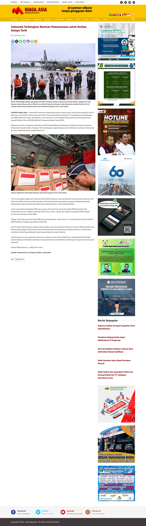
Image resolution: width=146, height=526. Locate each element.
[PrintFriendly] (32, 41)
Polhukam (45, 19)
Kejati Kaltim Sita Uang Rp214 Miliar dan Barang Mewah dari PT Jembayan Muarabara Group (115, 375)
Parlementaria (24, 19)
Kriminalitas (91, 19)
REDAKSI (14, 2)
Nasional (66, 19)
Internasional (55, 19)
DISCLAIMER (79, 2)
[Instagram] (28, 41)
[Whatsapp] (20, 41)
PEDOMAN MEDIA (53, 2)
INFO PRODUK (25, 2)
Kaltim (74, 19)
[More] (35, 41)
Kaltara (81, 19)
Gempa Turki (19, 259)
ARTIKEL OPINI (67, 2)
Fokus (99, 19)
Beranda (14, 19)
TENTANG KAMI (38, 2)
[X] (16, 41)
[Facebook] (13, 41)
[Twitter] (24, 41)
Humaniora (35, 19)
